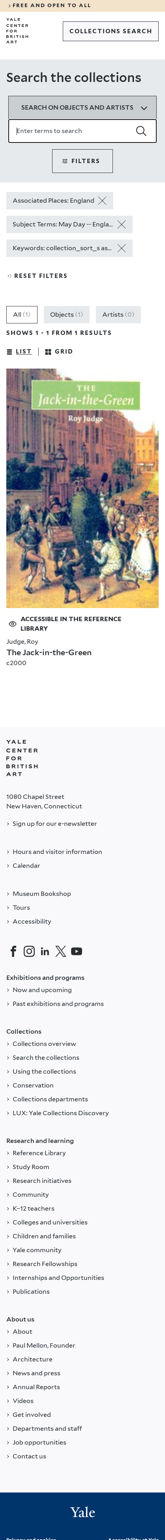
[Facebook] (13, 951)
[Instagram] (29, 951)
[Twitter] (60, 951)
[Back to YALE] (22, 758)
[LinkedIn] (45, 951)
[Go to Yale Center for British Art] (17, 31)
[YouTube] (76, 951)
